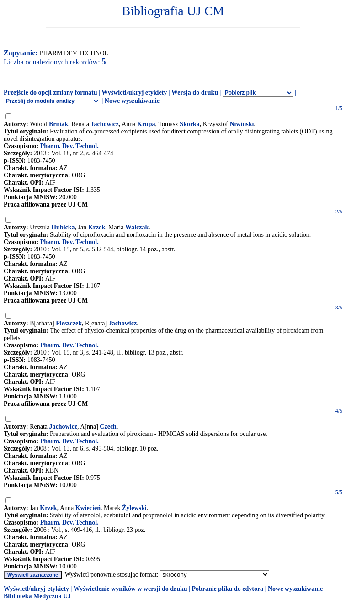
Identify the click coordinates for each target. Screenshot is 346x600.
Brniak (58, 124)
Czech (108, 426)
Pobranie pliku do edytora (227, 588)
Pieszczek (69, 323)
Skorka (190, 124)
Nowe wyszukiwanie (132, 100)
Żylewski (134, 507)
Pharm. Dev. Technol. (69, 146)
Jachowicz (104, 124)
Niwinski (241, 124)
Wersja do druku (194, 92)
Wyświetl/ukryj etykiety (134, 92)
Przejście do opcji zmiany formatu (50, 92)
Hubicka (63, 227)
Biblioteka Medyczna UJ (37, 596)
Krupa (146, 124)
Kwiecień (88, 507)
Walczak (137, 227)
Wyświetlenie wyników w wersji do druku (130, 588)
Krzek (96, 227)
